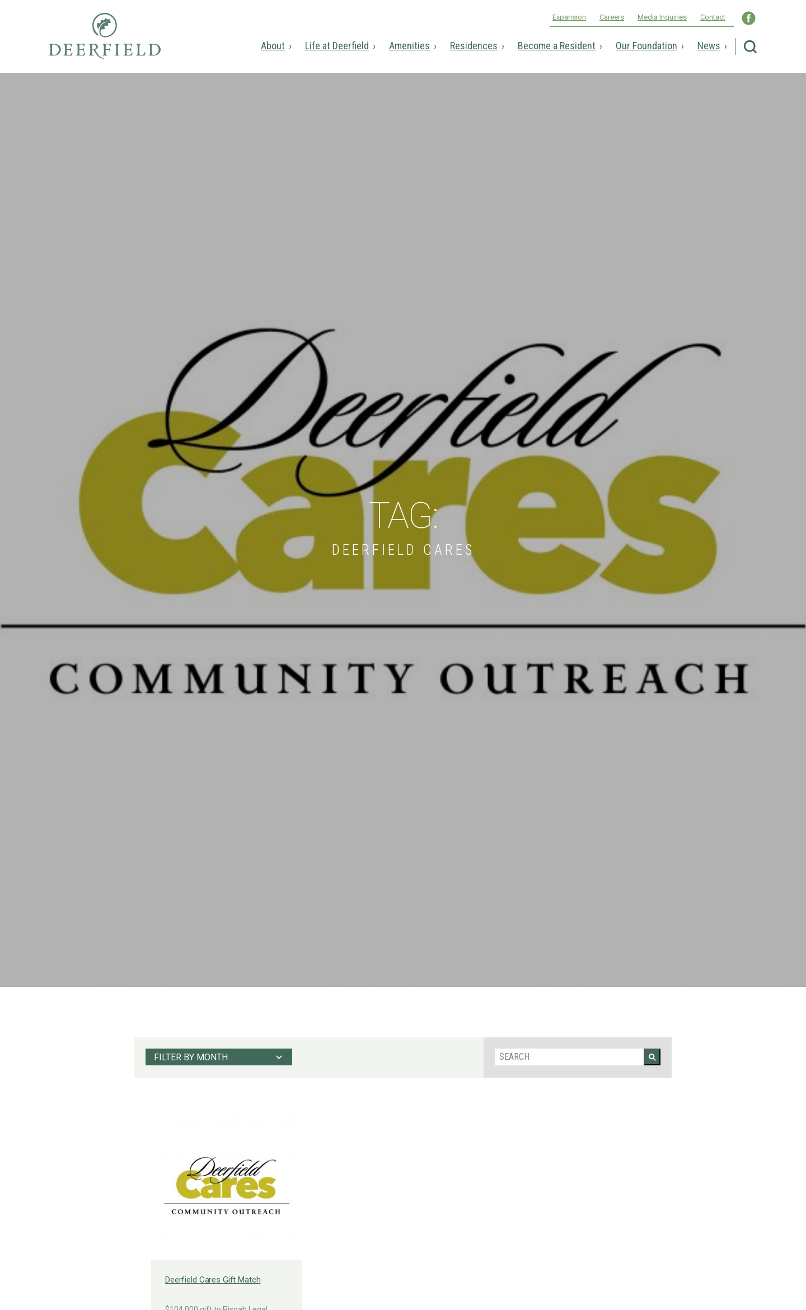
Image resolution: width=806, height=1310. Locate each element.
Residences (474, 46)
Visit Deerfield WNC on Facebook (749, 18)
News (708, 46)
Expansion (569, 17)
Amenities (409, 46)
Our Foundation (646, 46)
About (273, 46)
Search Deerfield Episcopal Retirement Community (750, 47)
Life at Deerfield (337, 46)
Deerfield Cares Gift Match (213, 1280)
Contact (712, 17)
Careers (611, 17)
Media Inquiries (662, 17)
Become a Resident (557, 46)
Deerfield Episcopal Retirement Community (105, 43)
